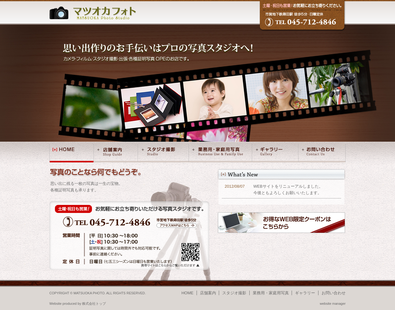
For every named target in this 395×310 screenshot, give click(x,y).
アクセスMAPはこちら (176, 225)
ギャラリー (275, 152)
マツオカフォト (92, 12)
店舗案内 (116, 152)
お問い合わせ (321, 152)
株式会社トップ (94, 303)
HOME (72, 152)
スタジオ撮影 (163, 152)
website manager (333, 303)
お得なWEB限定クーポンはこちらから (281, 222)
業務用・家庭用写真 (220, 152)
